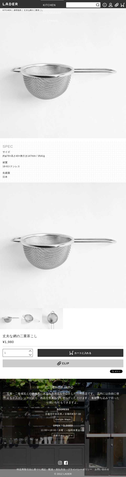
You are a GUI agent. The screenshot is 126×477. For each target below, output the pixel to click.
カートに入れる (80, 353)
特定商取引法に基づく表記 (31, 469)
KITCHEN (49, 5)
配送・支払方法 (56, 469)
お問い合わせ (102, 469)
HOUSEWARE (52, 13)
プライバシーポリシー (80, 469)
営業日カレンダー (63, 435)
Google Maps (63, 419)
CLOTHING (50, 20)
